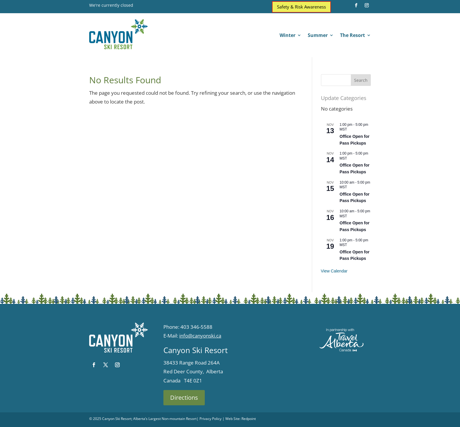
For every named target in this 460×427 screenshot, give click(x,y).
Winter (287, 35)
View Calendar (334, 271)
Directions (184, 397)
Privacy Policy (210, 418)
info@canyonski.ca (200, 335)
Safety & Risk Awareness (301, 7)
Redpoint (248, 418)
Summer (318, 35)
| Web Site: (231, 418)
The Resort (352, 35)
